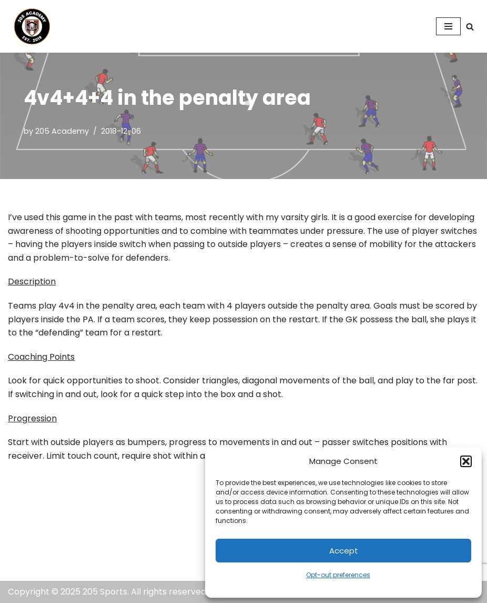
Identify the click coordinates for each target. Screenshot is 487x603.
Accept (343, 550)
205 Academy (62, 131)
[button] (466, 461)
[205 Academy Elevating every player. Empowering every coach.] (29, 26)
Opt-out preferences (338, 574)
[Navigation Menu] (448, 26)
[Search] (470, 27)
